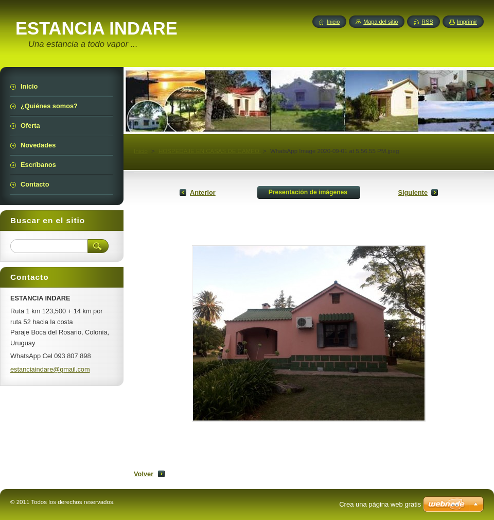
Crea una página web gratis (380, 504)
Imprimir (467, 22)
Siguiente (413, 192)
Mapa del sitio (380, 22)
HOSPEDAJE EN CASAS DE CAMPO (209, 151)
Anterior (203, 192)
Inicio (141, 151)
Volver (143, 474)
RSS (427, 22)
